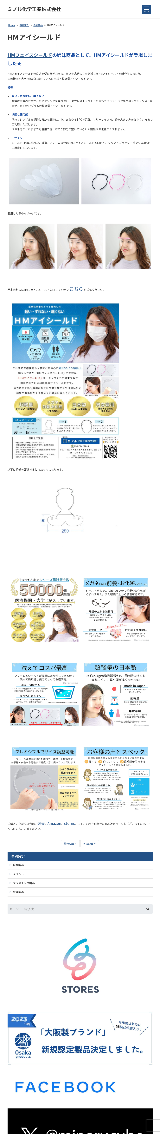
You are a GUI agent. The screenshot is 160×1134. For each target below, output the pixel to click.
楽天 (41, 823)
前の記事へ (70, 844)
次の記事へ (89, 844)
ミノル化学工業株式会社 (35, 9)
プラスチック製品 (24, 883)
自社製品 (18, 865)
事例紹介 (18, 856)
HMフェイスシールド (30, 55)
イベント (18, 874)
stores (69, 823)
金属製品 (18, 892)
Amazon (54, 823)
